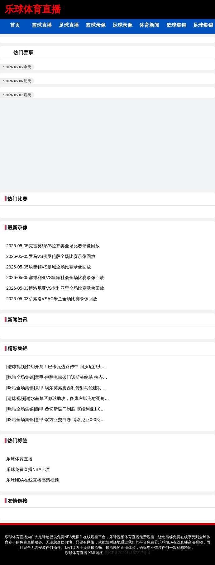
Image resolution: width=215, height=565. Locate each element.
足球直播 (69, 25)
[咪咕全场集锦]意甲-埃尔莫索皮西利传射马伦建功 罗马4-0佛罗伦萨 (57, 387)
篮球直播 (42, 25)
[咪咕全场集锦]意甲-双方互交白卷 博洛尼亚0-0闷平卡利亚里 (57, 419)
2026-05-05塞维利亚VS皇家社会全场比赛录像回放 (55, 277)
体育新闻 (149, 25)
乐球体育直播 (33, 9)
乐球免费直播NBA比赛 (28, 469)
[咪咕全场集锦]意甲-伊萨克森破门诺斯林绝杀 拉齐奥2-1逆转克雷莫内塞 (57, 377)
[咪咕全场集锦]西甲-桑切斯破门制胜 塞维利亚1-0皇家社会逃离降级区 (57, 408)
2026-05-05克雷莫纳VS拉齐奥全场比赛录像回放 (53, 245)
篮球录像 (96, 25)
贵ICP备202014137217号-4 (127, 553)
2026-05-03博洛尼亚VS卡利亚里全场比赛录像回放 (55, 288)
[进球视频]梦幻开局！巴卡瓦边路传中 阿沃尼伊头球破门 (57, 366)
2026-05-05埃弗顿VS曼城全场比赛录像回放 (48, 266)
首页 (15, 25)
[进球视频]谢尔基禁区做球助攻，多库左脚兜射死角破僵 (57, 398)
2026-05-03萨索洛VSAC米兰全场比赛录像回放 (51, 298)
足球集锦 (203, 25)
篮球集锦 (176, 25)
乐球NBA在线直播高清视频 (32, 479)
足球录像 (122, 25)
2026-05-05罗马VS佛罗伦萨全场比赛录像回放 (50, 256)
